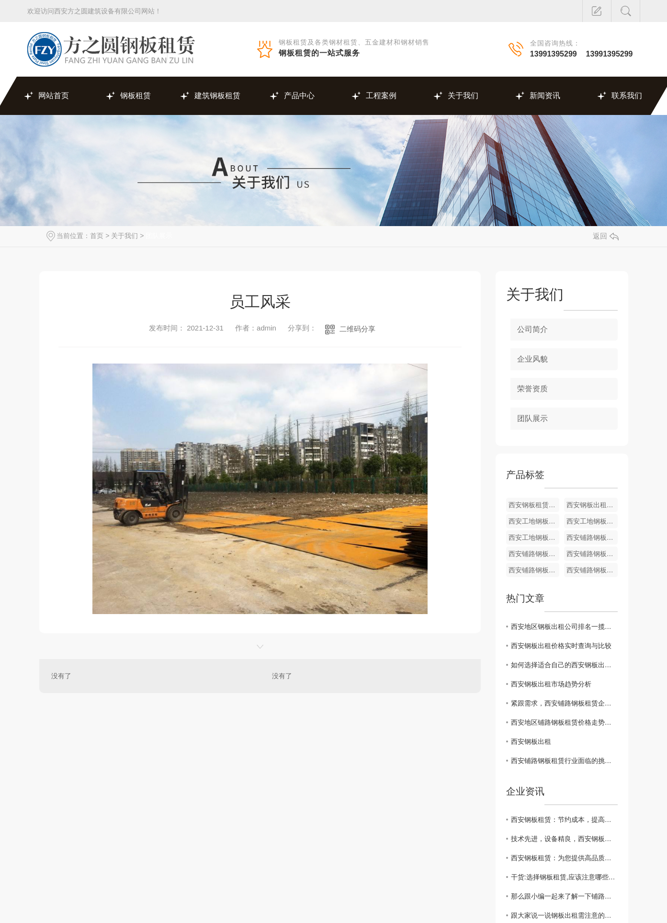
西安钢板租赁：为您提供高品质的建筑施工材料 (564, 858)
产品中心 (299, 95)
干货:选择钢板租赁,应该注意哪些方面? (564, 877)
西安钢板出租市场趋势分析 (551, 684)
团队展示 (159, 235)
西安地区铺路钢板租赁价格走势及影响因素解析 (564, 722)
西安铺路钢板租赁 (592, 570)
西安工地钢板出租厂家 (534, 521)
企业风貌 (532, 359)
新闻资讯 (545, 95)
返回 (606, 236)
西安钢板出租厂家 (592, 505)
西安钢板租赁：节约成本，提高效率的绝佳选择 (564, 819)
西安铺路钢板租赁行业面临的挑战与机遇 (564, 760)
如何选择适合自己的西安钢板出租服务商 (564, 665)
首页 (96, 235)
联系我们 (626, 95)
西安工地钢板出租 (592, 521)
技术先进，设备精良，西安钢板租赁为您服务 (564, 839)
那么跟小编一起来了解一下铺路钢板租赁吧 (564, 896)
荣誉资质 (532, 389)
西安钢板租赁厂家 (534, 505)
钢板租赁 (135, 95)
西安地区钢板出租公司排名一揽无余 (564, 626)
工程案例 (381, 95)
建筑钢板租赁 (217, 95)
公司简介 (532, 329)
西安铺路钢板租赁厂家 (534, 554)
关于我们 (463, 95)
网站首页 (53, 95)
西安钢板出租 (531, 741)
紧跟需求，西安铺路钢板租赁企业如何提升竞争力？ (564, 703)
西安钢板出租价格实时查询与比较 (561, 646)
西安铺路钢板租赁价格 (592, 537)
